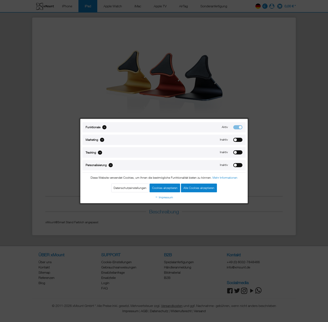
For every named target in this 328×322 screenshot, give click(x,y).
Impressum (164, 197)
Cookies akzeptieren (165, 188)
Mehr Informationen (225, 177)
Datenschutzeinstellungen (130, 188)
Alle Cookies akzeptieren (198, 188)
